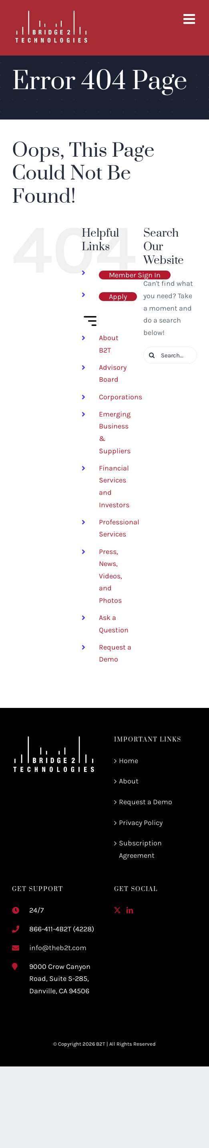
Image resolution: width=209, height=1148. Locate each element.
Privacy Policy (141, 822)
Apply (118, 296)
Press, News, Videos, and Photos (110, 576)
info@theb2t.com (57, 947)
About (129, 781)
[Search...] (170, 355)
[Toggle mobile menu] (190, 19)
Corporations (120, 397)
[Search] (152, 355)
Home (128, 760)
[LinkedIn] (130, 910)
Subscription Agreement (140, 849)
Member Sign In (135, 275)
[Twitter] (117, 910)
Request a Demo (145, 801)
